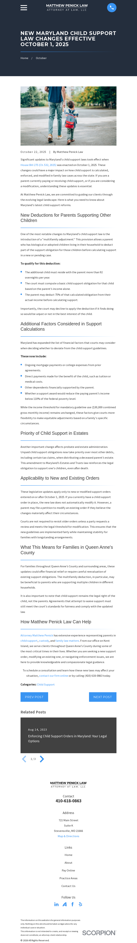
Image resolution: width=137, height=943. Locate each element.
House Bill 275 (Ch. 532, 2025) (38, 165)
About (68, 863)
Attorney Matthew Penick (37, 635)
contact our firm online (53, 676)
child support (29, 641)
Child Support (46, 684)
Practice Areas (68, 878)
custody (44, 641)
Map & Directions (68, 836)
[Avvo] (64, 904)
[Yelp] (80, 904)
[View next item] (41, 759)
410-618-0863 (68, 801)
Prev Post (34, 697)
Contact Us (68, 886)
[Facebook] (72, 904)
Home (68, 855)
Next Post (102, 697)
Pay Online (68, 870)
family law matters (67, 641)
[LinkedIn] (56, 904)
